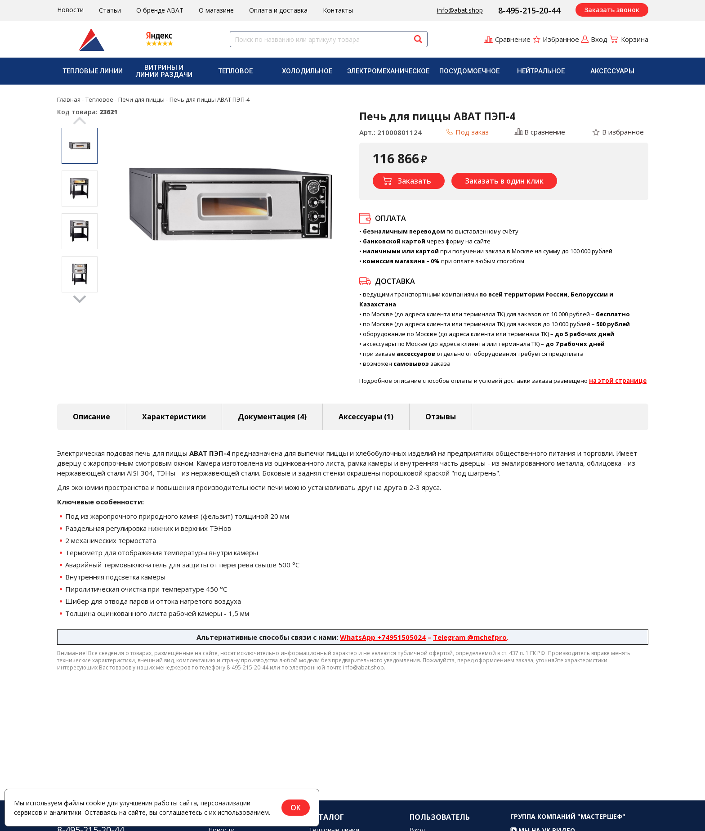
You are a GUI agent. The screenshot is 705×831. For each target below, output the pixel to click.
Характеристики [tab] (174, 417)
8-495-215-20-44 (529, 10)
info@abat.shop (460, 10)
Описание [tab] (91, 417)
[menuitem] (93, 71)
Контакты (338, 10)
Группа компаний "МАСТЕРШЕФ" (567, 825)
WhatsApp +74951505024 (383, 637)
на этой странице (618, 381)
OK (295, 808)
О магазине (216, 10)
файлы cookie (84, 803)
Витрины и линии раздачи (164, 71)
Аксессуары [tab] (366, 417)
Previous (79, 121)
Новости (70, 9)
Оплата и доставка (278, 10)
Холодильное (307, 71)
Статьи (110, 10)
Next (79, 299)
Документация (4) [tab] (272, 417)
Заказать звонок (612, 9)
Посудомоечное (469, 71)
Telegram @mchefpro (470, 637)
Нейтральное (541, 71)
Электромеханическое (388, 71)
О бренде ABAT (159, 10)
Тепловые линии (92, 71)
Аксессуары (612, 71)
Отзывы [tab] (440, 417)
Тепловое (235, 71)
